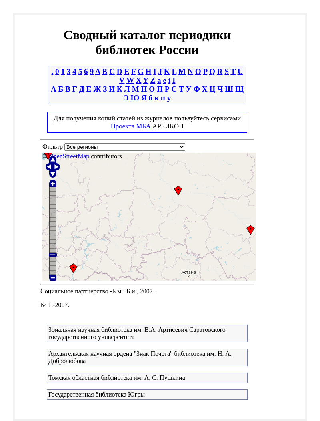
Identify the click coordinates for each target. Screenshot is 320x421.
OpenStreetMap (69, 156)
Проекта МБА (131, 126)
